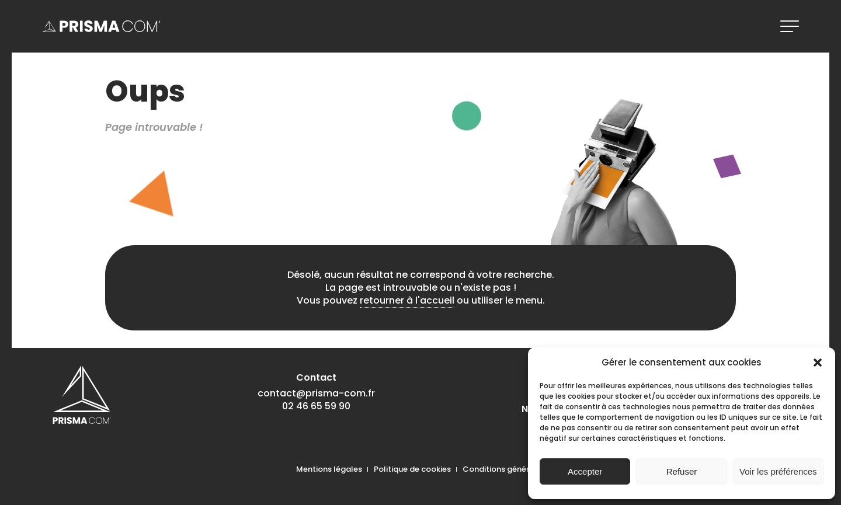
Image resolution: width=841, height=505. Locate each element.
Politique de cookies (412, 469)
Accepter (585, 471)
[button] (817, 362)
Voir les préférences (778, 471)
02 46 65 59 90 (316, 406)
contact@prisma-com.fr (316, 393)
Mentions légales (329, 469)
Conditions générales (504, 469)
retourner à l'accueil (407, 300)
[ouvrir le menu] (789, 26)
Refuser (681, 471)
